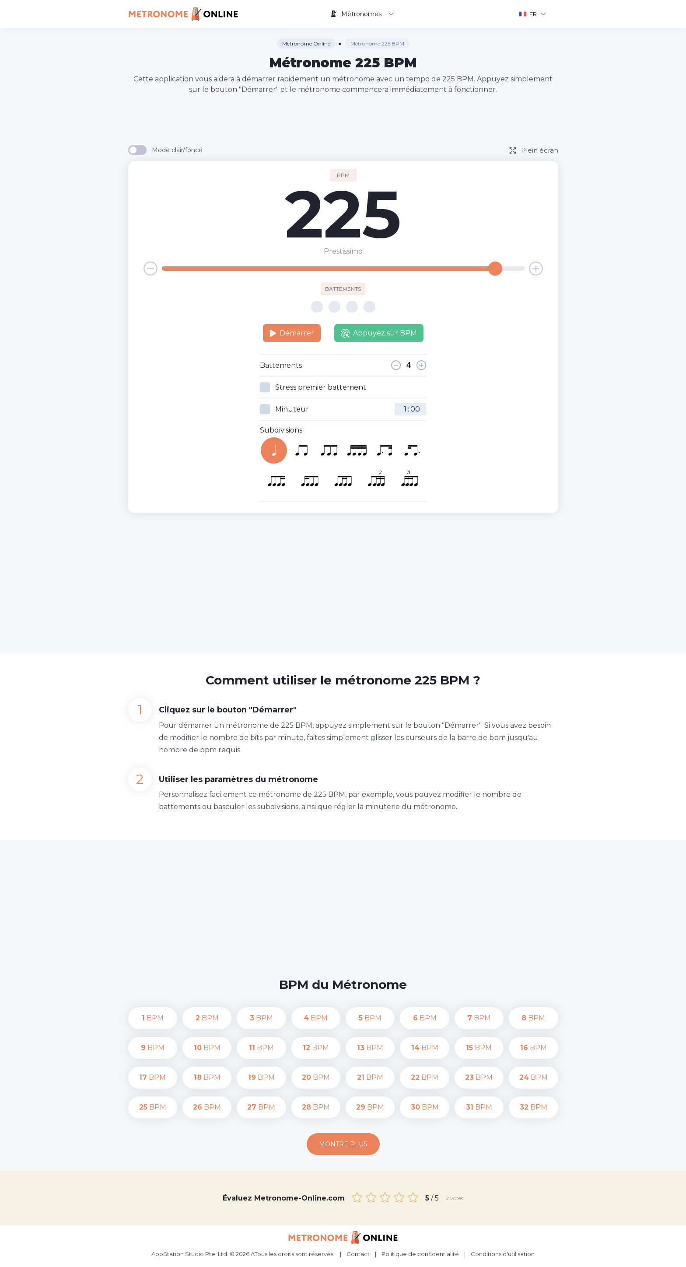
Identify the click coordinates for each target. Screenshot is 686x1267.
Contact (358, 1253)
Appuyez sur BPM (379, 333)
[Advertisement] (343, 119)
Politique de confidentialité (420, 1253)
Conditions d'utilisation (503, 1253)
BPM (153, 1018)
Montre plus (343, 1144)
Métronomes (362, 14)
